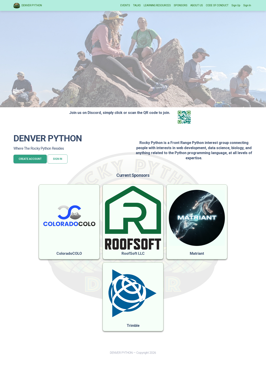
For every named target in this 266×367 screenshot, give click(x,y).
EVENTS (125, 5)
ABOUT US (196, 5)
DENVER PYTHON (27, 5)
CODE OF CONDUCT (217, 5)
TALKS (137, 5)
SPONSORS (180, 5)
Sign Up (236, 5)
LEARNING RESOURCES (157, 5)
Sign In (247, 5)
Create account (30, 158)
